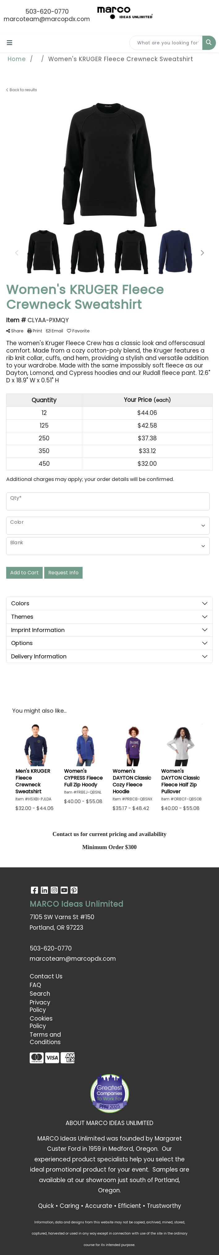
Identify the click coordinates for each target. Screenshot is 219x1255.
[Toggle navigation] (9, 42)
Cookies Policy (41, 1022)
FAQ (35, 985)
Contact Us (46, 976)
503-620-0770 (47, 11)
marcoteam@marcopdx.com (47, 19)
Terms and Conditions (45, 1038)
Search (40, 994)
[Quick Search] (166, 43)
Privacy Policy (40, 1006)
